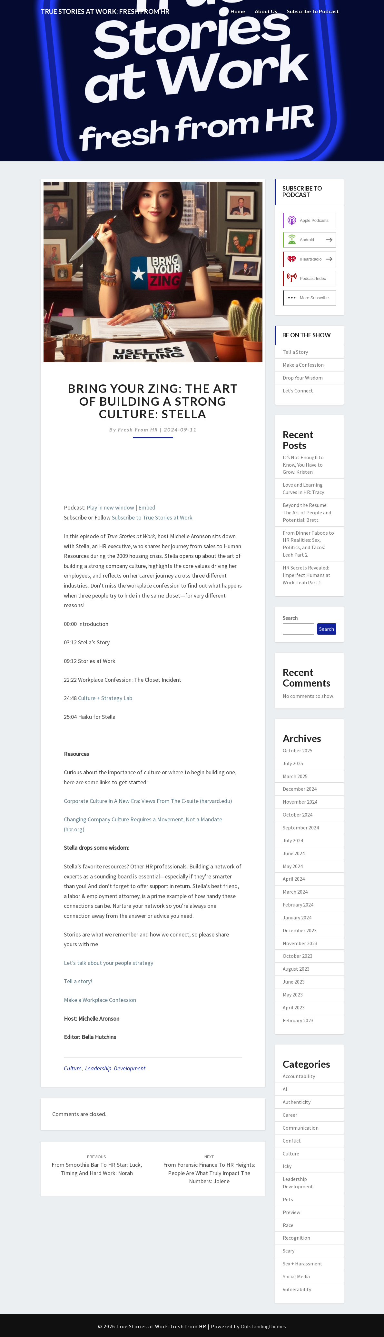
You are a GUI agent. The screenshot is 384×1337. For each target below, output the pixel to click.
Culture (73, 1068)
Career (290, 1115)
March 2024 (295, 891)
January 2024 (297, 917)
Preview (291, 1212)
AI (285, 1089)
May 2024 (293, 866)
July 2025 (293, 763)
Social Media (296, 1276)
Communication (301, 1127)
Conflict (292, 1140)
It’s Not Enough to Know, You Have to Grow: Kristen (303, 464)
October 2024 (297, 814)
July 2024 (293, 840)
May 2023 (293, 994)
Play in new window (110, 507)
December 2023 (300, 930)
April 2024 (294, 879)
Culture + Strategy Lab (105, 698)
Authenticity (296, 1102)
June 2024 (294, 853)
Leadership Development (115, 1068)
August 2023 (296, 969)
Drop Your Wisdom (303, 377)
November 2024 (300, 801)
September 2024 (301, 827)
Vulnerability (297, 1289)
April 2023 (294, 1007)
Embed (146, 507)
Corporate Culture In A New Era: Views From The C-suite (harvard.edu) (148, 801)
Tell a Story (295, 352)
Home (238, 11)
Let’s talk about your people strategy (108, 962)
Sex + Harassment (302, 1263)
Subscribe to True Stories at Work (152, 517)
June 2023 (294, 981)
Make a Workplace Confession (100, 1000)
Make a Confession (303, 364)
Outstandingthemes (263, 1326)
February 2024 (298, 904)
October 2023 (297, 956)
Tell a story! (78, 981)
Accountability (299, 1076)
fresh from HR (138, 429)
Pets (288, 1199)
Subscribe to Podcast (313, 11)
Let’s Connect (298, 390)
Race (288, 1225)
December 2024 (300, 789)
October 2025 (297, 750)
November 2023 (300, 943)
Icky (287, 1166)
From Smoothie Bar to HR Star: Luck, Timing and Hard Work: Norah (97, 1165)
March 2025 (295, 776)
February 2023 (298, 1020)
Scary (288, 1250)
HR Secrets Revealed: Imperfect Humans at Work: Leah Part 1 (306, 575)
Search (290, 618)
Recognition (296, 1237)
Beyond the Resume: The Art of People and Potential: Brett (307, 512)
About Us (266, 11)
